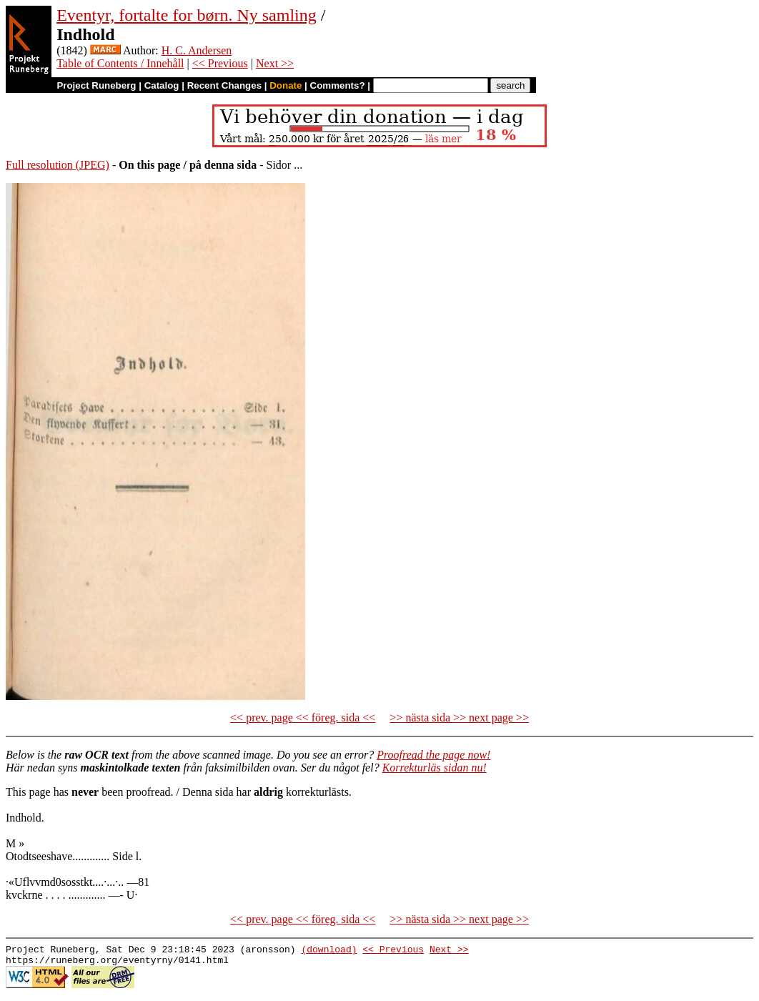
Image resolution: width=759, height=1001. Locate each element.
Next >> (275, 63)
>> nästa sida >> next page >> (459, 717)
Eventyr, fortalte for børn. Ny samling (186, 15)
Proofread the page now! (433, 755)
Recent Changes (224, 85)
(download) (329, 951)
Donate (285, 85)
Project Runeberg (96, 85)
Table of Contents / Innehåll (120, 63)
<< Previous (220, 63)
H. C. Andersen (197, 50)
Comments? (337, 85)
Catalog (161, 85)
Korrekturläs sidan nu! (434, 767)
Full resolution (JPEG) (57, 165)
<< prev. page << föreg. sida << (302, 717)
